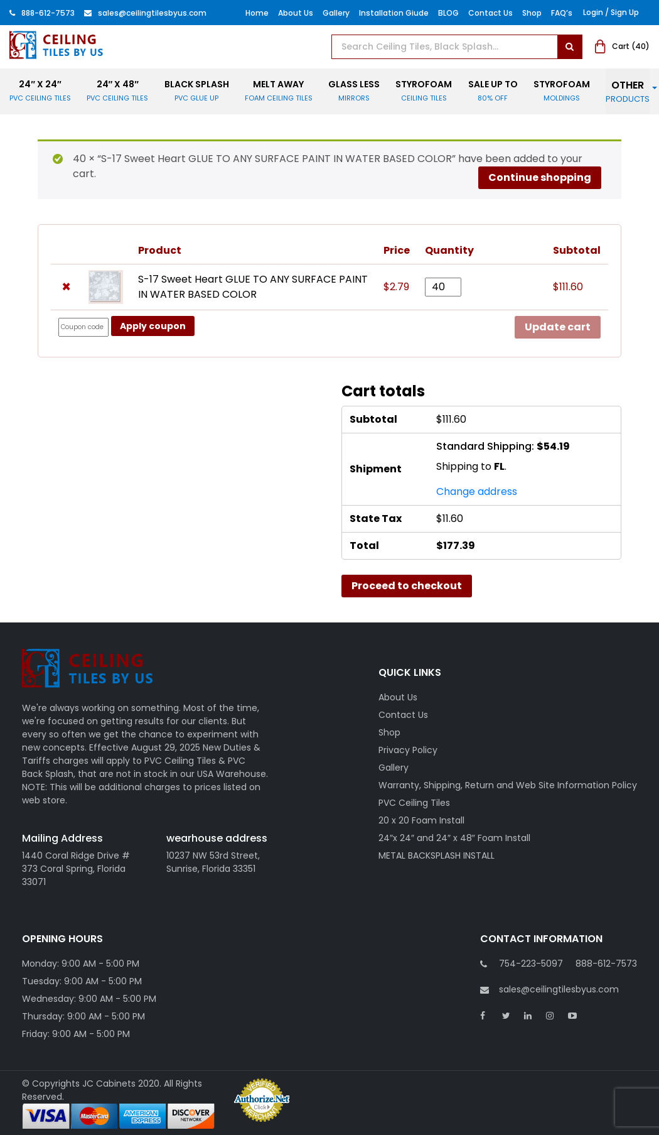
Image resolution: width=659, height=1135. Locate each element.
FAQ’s (561, 13)
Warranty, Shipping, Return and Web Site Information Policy (507, 785)
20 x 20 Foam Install (421, 820)
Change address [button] (476, 491)
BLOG (448, 13)
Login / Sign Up (611, 12)
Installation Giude (394, 13)
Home (257, 13)
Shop (532, 13)
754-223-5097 (531, 963)
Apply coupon (153, 326)
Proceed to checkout (406, 585)
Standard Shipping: (503, 446)
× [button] (66, 287)
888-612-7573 (42, 13)
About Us (295, 13)
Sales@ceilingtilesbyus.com (145, 13)
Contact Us (490, 13)
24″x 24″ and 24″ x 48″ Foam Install (454, 838)
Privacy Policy (407, 750)
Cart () (622, 46)
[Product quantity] (443, 287)
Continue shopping (539, 177)
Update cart (558, 327)
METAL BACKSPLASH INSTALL (436, 855)
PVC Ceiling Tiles (414, 802)
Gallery (336, 13)
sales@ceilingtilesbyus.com (549, 989)
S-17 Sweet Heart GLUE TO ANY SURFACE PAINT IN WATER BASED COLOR (253, 286)
